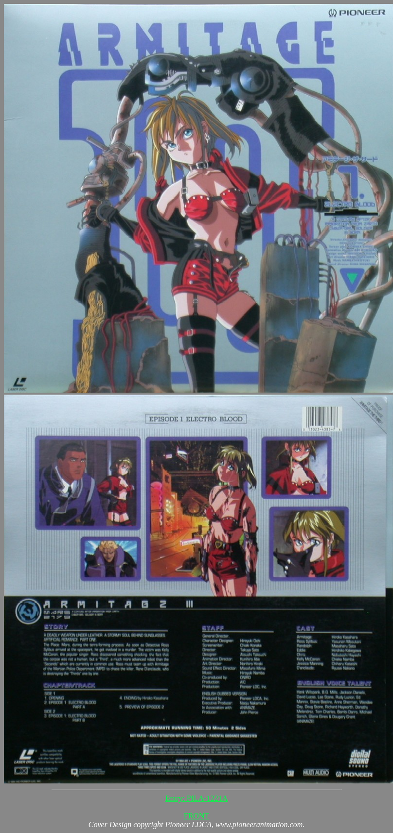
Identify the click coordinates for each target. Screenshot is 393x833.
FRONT (196, 816)
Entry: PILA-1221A (196, 798)
